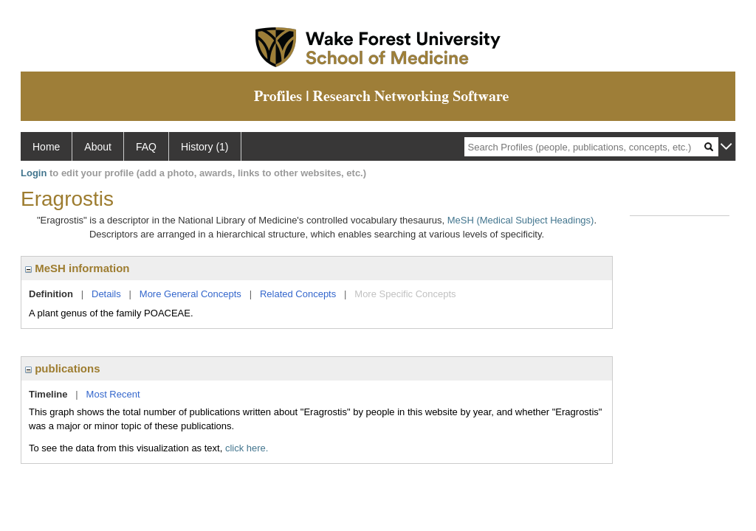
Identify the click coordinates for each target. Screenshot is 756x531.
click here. (247, 448)
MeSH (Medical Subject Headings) (520, 220)
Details (106, 293)
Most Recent (113, 394)
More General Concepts (190, 293)
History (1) (205, 147)
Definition (51, 293)
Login (34, 172)
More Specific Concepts (405, 293)
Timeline (48, 394)
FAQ (146, 147)
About (97, 147)
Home (46, 147)
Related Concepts (298, 293)
